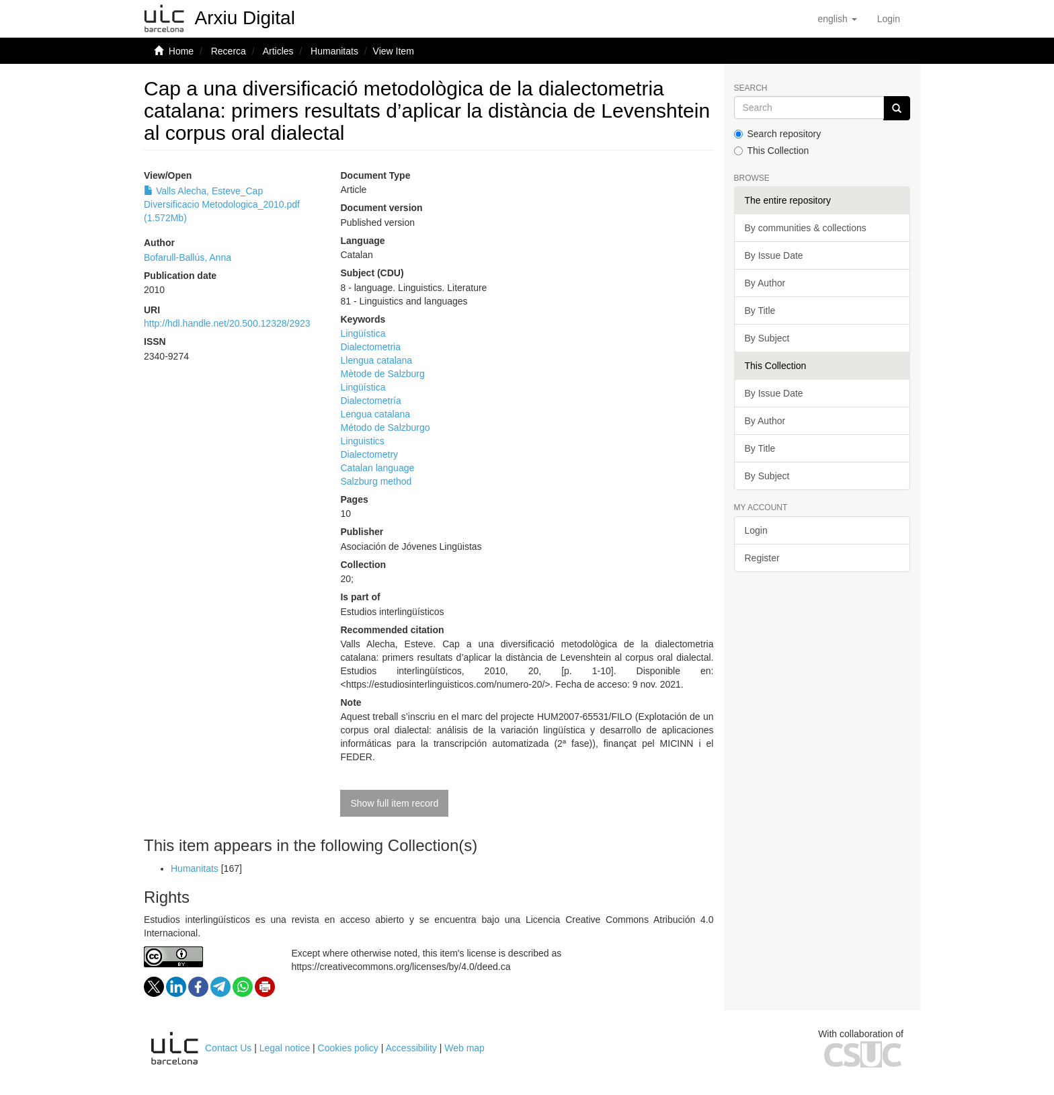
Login (756, 530)
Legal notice (285, 1048)
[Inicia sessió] (888, 19)
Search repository (777, 133)
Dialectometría (370, 400)
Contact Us (228, 1048)
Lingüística (362, 333)
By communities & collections (805, 227)
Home (181, 51)
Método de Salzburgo (385, 427)
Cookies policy (348, 1048)
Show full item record (394, 803)
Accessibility (411, 1048)
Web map (464, 1048)
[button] (836, 19)
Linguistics (362, 441)
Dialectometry (369, 454)
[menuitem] (888, 19)
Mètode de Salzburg (382, 373)
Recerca (228, 51)
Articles (278, 51)
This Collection (771, 150)
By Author (765, 283)
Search (751, 88)
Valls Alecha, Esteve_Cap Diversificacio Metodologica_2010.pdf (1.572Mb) (222, 204)
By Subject (767, 338)
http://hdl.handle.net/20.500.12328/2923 (227, 323)
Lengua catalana (375, 414)
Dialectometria (370, 346)
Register (762, 558)
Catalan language (377, 467)
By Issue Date (774, 255)
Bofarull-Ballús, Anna (187, 257)
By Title (760, 310)
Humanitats (334, 51)
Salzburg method (375, 481)
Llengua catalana (376, 360)
